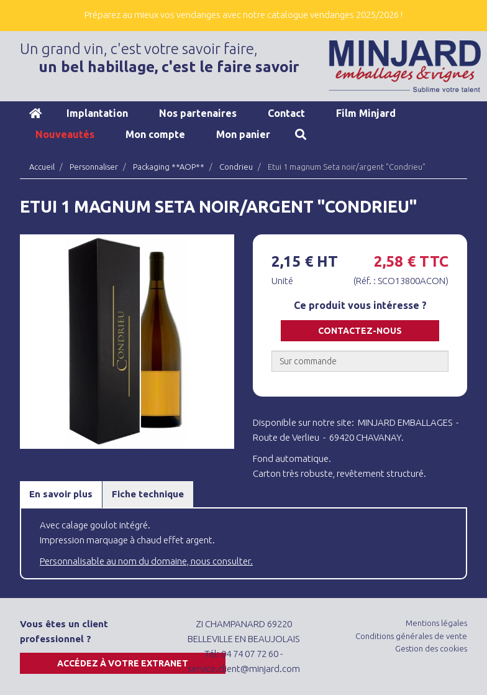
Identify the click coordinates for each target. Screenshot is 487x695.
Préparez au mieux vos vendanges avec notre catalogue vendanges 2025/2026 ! (243, 14)
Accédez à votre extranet (122, 663)
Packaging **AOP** (168, 166)
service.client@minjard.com (244, 668)
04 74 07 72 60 (249, 653)
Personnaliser (94, 166)
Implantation (97, 113)
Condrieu (236, 166)
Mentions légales (436, 623)
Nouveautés (64, 134)
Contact (286, 113)
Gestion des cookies (431, 648)
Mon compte (155, 134)
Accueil (35, 113)
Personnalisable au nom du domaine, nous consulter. (146, 561)
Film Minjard (366, 113)
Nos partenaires (198, 113)
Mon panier (243, 134)
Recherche (301, 134)
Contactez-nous (360, 331)
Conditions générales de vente (411, 636)
